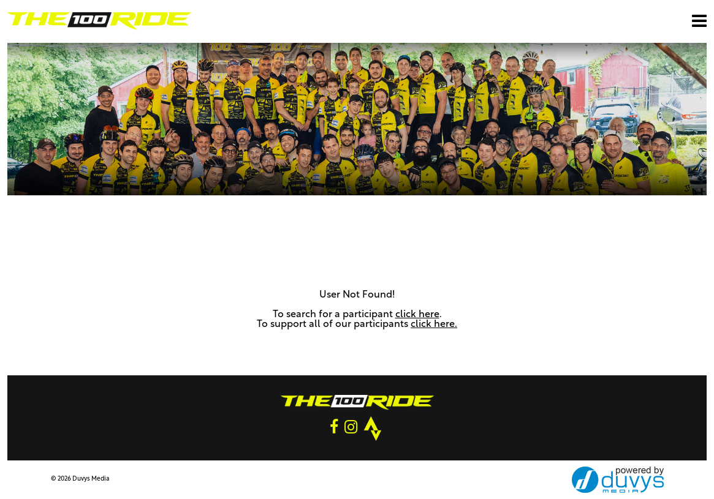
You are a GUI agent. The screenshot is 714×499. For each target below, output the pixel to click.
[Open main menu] (699, 20)
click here (417, 315)
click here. (434, 324)
